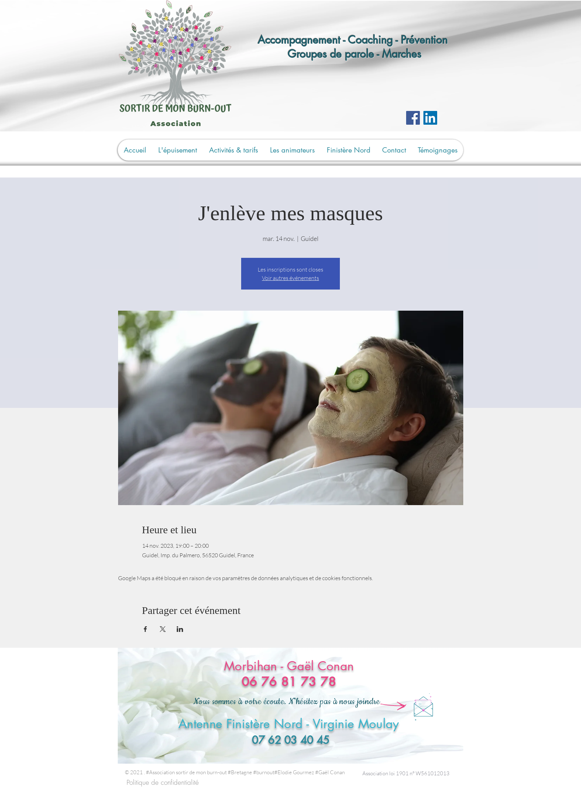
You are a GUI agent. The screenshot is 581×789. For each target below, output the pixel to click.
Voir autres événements (290, 277)
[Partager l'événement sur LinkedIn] (180, 629)
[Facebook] (413, 118)
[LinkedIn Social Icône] (430, 118)
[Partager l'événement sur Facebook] (145, 629)
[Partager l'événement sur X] (162, 629)
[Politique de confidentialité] (162, 782)
